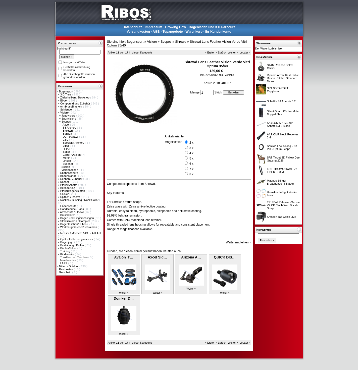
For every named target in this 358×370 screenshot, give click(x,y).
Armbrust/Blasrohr (71, 106)
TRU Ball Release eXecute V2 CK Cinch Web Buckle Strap (283, 205)
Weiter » (233, 52)
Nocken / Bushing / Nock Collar (79, 199)
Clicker (65, 193)
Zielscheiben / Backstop (75, 97)
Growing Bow (175, 27)
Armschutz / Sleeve (72, 212)
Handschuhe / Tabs (72, 208)
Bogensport (66, 91)
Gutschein (65, 272)
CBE (66, 139)
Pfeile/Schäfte (69, 184)
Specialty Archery (74, 142)
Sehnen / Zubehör (71, 178)
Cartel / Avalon (72, 154)
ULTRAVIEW (71, 136)
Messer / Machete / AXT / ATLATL (80, 233)
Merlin (67, 157)
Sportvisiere (69, 118)
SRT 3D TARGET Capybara (277, 90)
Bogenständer (69, 175)
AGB (156, 31)
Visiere (64, 112)
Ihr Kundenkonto (218, 31)
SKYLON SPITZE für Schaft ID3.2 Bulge (280, 124)
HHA (66, 148)
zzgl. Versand (226, 75)
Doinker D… (124, 298)
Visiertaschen (70, 169)
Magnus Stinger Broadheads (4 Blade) (280, 182)
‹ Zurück (221, 52)
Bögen (64, 100)
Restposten (66, 269)
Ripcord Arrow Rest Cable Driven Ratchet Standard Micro (283, 78)
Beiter (67, 151)
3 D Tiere (66, 94)
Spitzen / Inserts (70, 196)
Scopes (67, 121)
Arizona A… (191, 257)
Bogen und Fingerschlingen (77, 218)
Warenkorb (193, 31)
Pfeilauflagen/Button (73, 190)
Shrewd (180, 41)
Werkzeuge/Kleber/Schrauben (79, 227)
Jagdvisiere (69, 115)
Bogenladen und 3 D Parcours (212, 27)
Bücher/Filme (68, 248)
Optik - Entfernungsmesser (77, 239)
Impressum (153, 27)
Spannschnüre (69, 172)
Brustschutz (68, 215)
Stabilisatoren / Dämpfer (75, 221)
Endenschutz (68, 205)
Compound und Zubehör (75, 103)
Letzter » (245, 52)
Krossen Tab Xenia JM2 (281, 216)
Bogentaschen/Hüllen (73, 224)
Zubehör (68, 163)
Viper (66, 145)
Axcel (66, 124)
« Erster (210, 52)
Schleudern (67, 109)
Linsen (67, 160)
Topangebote (173, 31)
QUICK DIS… (224, 257)
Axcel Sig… (157, 257)
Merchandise (68, 260)
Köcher (65, 181)
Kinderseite (67, 254)
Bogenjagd (67, 242)
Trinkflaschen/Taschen (74, 257)
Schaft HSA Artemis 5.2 (281, 101)
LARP (64, 263)
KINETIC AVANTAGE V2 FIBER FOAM (282, 171)
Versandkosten (138, 31)
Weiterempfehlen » (238, 242)
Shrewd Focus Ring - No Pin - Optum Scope (282, 147)
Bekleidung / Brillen (72, 245)
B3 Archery (70, 127)
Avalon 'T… (123, 257)
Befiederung (68, 187)
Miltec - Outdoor (69, 266)
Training (65, 251)
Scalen (66, 166)
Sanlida (68, 133)
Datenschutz (132, 27)
